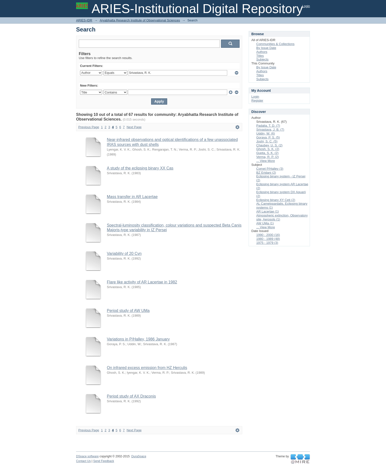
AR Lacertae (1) (267, 211)
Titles (260, 56)
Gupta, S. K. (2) (267, 153)
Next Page (134, 127)
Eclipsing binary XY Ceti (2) (275, 200)
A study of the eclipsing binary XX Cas (140, 168)
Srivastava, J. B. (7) (270, 129)
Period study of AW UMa (128, 311)
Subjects (262, 59)
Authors (261, 52)
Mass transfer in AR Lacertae (132, 197)
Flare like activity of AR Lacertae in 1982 (142, 282)
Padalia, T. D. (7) (268, 125)
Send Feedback (103, 461)
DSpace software (87, 456)
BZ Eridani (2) (266, 172)
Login (306, 6)
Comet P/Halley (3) (269, 168)
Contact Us (83, 461)
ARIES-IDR (84, 20)
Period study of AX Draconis (131, 396)
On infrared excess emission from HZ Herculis (147, 368)
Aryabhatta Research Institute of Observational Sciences (140, 20)
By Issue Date (266, 48)
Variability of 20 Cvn (124, 253)
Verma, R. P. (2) (267, 157)
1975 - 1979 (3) (267, 243)
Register (257, 100)
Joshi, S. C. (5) (266, 141)
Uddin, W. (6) (265, 133)
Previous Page (88, 127)
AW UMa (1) (265, 223)
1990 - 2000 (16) (268, 235)
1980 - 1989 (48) (268, 239)
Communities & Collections (275, 44)
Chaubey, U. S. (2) (269, 145)
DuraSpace (138, 456)
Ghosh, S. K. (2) (267, 149)
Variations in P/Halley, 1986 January (138, 339)
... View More (265, 161)
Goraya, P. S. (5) (268, 137)
